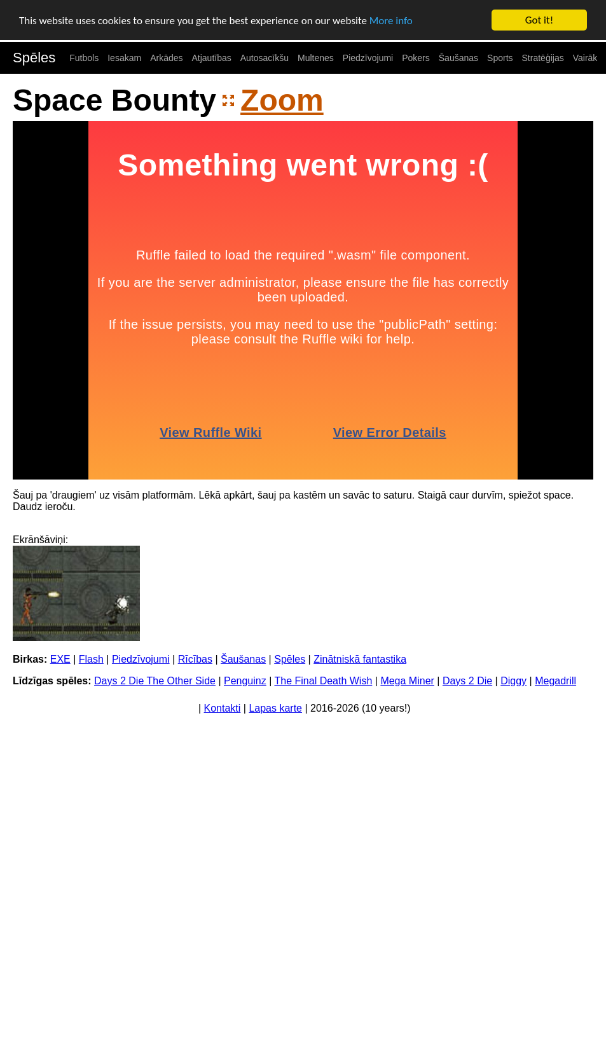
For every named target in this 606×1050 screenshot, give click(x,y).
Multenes (316, 58)
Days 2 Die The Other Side (155, 680)
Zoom (282, 100)
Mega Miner (407, 680)
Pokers (416, 58)
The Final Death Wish (323, 680)
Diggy (513, 680)
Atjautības (211, 58)
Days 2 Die (467, 680)
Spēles (34, 58)
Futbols (84, 58)
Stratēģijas (543, 58)
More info (391, 20)
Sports (500, 58)
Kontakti (222, 708)
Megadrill (555, 680)
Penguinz (245, 680)
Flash (91, 659)
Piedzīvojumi (368, 58)
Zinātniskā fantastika (359, 659)
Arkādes (166, 58)
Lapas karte (275, 708)
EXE (60, 659)
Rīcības (195, 659)
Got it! (539, 20)
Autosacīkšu (264, 58)
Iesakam (124, 58)
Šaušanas (458, 58)
